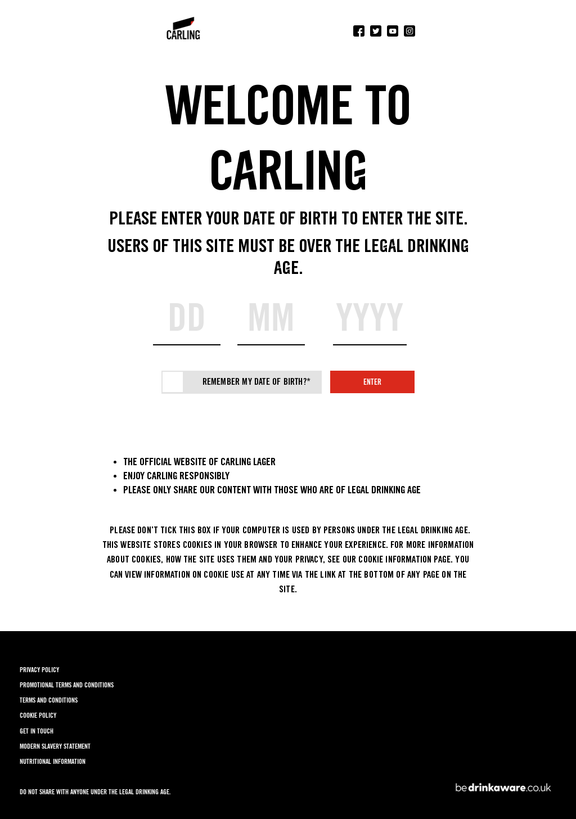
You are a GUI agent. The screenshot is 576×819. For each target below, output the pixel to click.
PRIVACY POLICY (39, 669)
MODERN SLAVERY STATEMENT (55, 746)
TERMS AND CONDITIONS (49, 700)
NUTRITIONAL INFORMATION (53, 761)
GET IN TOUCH (36, 731)
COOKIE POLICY (38, 715)
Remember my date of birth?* (256, 381)
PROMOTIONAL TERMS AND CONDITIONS (67, 685)
